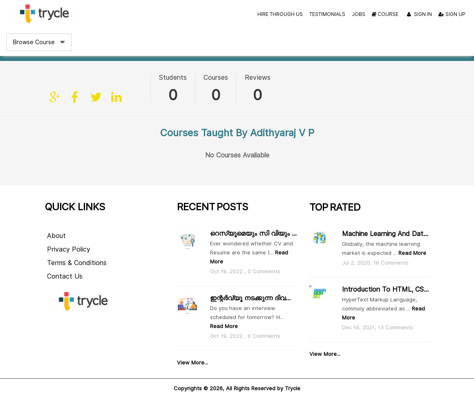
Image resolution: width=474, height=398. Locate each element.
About (56, 236)
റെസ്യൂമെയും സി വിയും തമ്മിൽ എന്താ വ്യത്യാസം (253, 233)
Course (385, 14)
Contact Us (65, 276)
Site (55, 97)
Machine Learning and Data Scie (385, 234)
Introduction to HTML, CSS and (385, 289)
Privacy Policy (68, 249)
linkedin (116, 97)
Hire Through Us (280, 14)
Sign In (418, 14)
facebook (75, 97)
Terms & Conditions (77, 263)
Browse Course (34, 42)
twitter (96, 97)
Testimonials (327, 14)
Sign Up (451, 14)
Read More (224, 326)
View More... (192, 362)
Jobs (358, 14)
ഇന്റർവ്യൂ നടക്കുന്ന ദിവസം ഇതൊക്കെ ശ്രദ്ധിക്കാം (253, 298)
